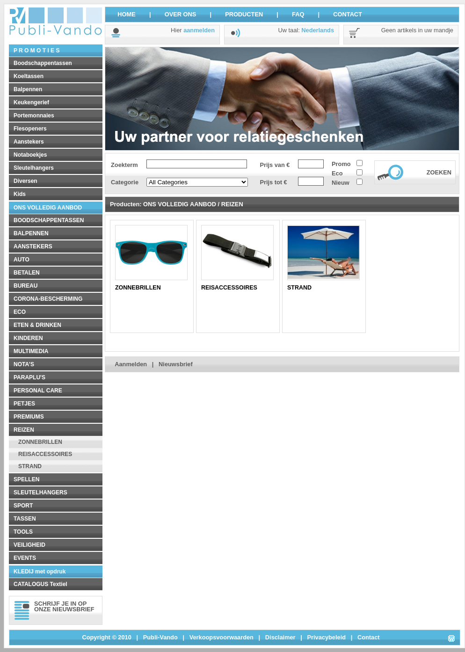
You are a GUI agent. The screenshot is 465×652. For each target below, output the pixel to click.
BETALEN (27, 272)
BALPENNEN (31, 233)
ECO (20, 312)
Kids (20, 194)
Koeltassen (29, 76)
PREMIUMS (29, 416)
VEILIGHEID (29, 545)
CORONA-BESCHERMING (48, 299)
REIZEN (24, 430)
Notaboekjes (30, 155)
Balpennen (28, 89)
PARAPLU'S (29, 377)
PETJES (24, 403)
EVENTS (25, 558)
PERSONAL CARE (38, 390)
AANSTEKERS (33, 246)
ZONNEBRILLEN (40, 442)
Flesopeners (30, 128)
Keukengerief (31, 102)
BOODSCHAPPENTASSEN (49, 220)
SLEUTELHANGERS (40, 492)
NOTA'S (24, 364)
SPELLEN (26, 479)
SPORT (23, 505)
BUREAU (25, 286)
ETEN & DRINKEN (37, 325)
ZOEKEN (439, 172)
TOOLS (23, 532)
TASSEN (25, 518)
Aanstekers (29, 141)
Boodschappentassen (43, 63)
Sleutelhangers (34, 168)
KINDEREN (28, 338)
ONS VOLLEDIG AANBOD (48, 207)
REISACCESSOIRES (45, 454)
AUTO (21, 259)
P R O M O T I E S (36, 50)
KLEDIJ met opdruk (39, 571)
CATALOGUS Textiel (40, 584)
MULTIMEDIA (31, 351)
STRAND (30, 466)
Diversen (25, 181)
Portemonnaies (34, 115)
